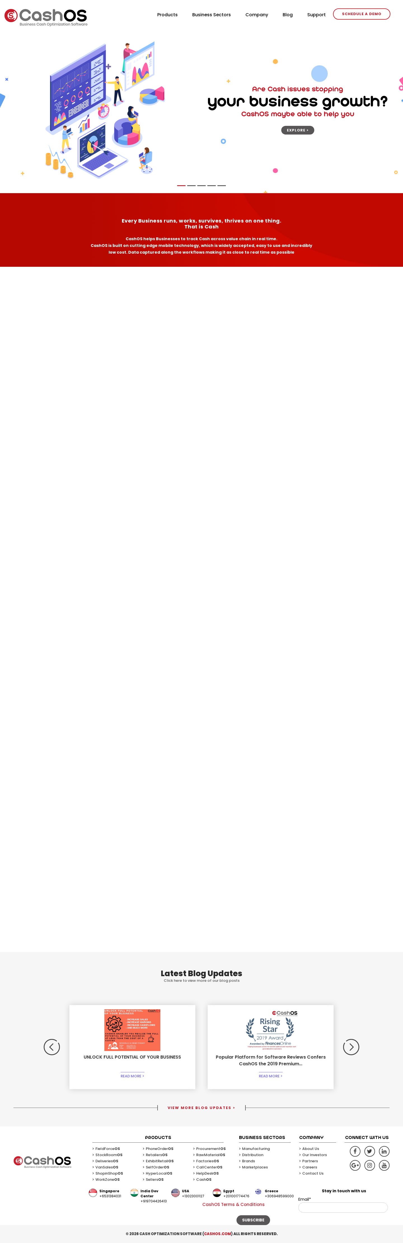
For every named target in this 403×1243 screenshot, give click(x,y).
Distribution (252, 1155)
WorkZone (107, 1179)
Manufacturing (256, 1148)
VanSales (106, 1167)
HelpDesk (207, 1173)
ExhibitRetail (160, 1161)
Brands (248, 1161)
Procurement (211, 1148)
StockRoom (109, 1155)
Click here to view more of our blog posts (202, 980)
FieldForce (107, 1148)
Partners (310, 1161)
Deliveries (106, 1161)
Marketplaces (255, 1167)
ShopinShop (109, 1173)
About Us (310, 1148)
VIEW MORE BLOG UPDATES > (201, 1107)
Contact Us (313, 1173)
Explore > (298, 130)
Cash (204, 1179)
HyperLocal (159, 1173)
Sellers (155, 1179)
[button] (52, 1047)
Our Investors (314, 1155)
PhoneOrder (160, 1148)
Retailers (157, 1155)
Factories (207, 1161)
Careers (309, 1167)
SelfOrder (157, 1167)
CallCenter (209, 1167)
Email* (343, 1204)
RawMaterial (210, 1155)
